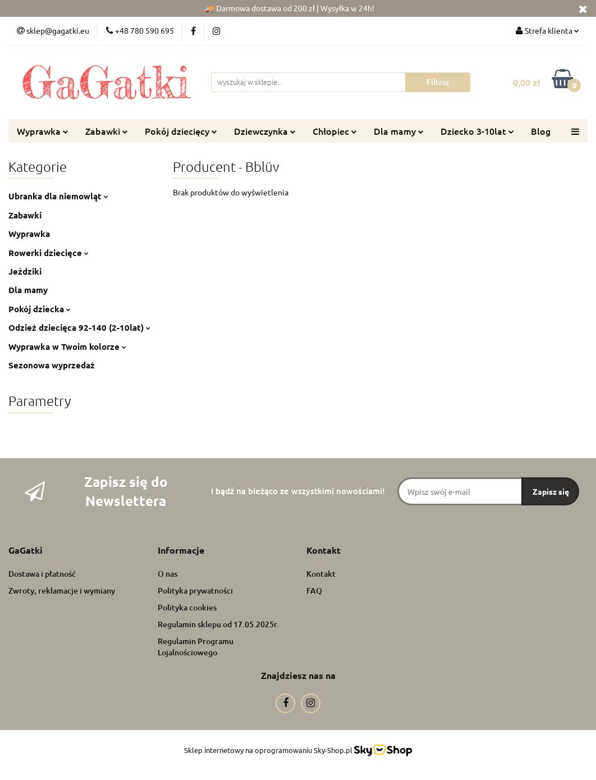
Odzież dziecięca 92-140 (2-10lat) (79, 327)
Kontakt (321, 573)
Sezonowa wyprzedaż (51, 365)
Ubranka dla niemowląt (58, 196)
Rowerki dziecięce (48, 252)
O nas (167, 573)
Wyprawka (42, 131)
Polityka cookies (187, 607)
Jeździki (25, 271)
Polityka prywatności (195, 590)
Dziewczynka (265, 131)
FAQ (314, 590)
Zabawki (106, 131)
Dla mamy (399, 131)
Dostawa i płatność (42, 573)
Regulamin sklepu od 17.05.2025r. (218, 624)
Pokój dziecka (39, 308)
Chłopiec (335, 131)
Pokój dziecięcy (181, 131)
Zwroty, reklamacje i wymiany (61, 590)
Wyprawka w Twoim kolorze (67, 346)
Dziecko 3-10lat (477, 131)
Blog (541, 131)
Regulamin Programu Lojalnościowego (195, 647)
